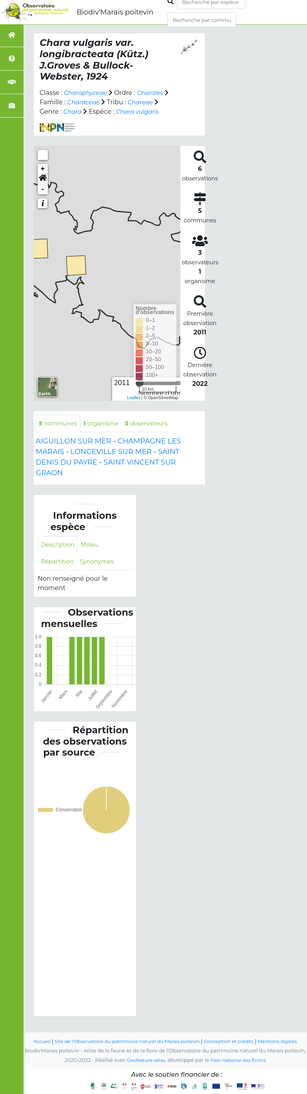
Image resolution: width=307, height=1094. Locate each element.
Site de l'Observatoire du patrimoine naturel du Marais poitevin (133, 1032)
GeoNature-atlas (143, 1060)
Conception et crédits (243, 1032)
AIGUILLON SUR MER (73, 442)
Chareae (144, 102)
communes (59, 423)
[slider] (140, 383)
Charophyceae (87, 92)
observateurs (154, 423)
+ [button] (43, 169)
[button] (43, 179)
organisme (106, 423)
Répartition (58, 563)
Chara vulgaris (140, 111)
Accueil (42, 1032)
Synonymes (100, 563)
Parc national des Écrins (240, 1060)
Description (59, 545)
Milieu (93, 545)
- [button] (43, 189)
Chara (73, 111)
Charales (154, 92)
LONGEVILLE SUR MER (111, 452)
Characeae (84, 102)
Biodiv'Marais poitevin (114, 12)
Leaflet (133, 397)
